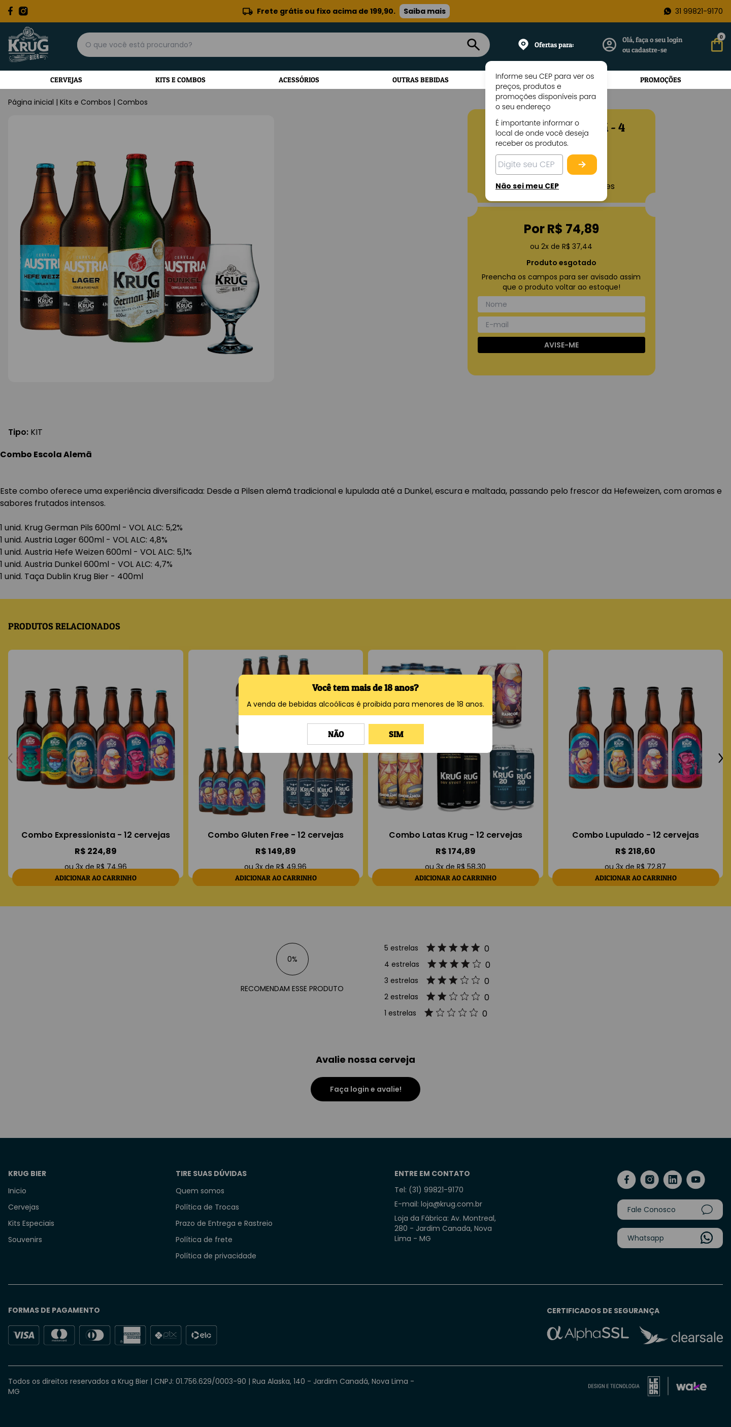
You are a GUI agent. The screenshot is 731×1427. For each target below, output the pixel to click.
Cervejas (66, 79)
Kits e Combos (180, 79)
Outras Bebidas (420, 79)
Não (336, 734)
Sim (396, 734)
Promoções (660, 79)
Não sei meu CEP (527, 186)
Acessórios (299, 79)
